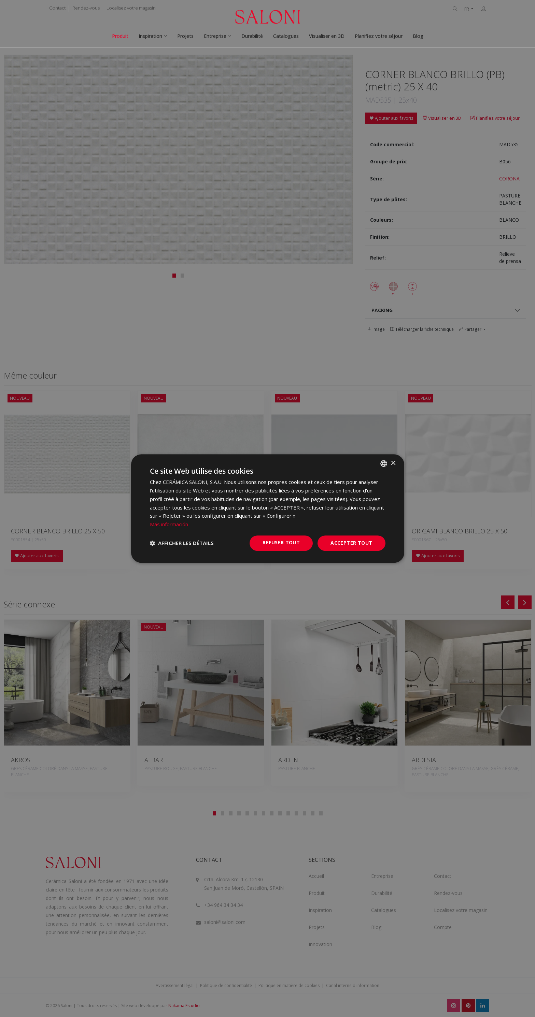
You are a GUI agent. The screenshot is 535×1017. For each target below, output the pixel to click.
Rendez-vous (86, 8)
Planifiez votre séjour (379, 36)
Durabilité (252, 36)
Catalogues (286, 36)
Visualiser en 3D (326, 36)
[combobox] (383, 463)
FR (467, 9)
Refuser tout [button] (281, 542)
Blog (418, 36)
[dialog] (267, 508)
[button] (182, 543)
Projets (185, 36)
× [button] (393, 463)
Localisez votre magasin (131, 8)
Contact (57, 8)
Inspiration (150, 36)
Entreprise (215, 36)
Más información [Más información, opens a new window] (169, 524)
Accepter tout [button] (351, 543)
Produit (120, 36)
